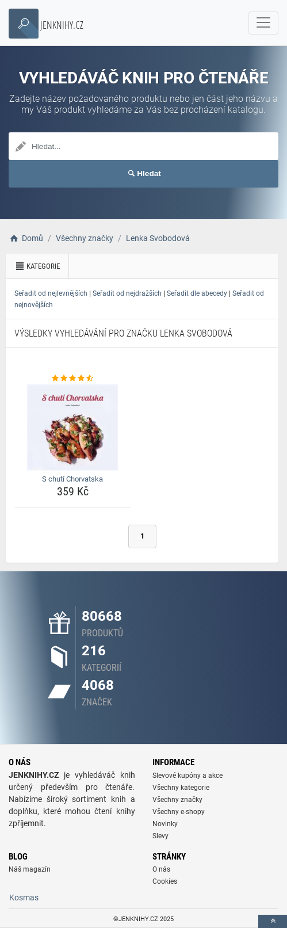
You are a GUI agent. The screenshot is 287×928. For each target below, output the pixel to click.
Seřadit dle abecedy (197, 293)
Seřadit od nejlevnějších (50, 293)
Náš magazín (30, 869)
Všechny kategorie (180, 788)
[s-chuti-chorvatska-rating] (72, 378)
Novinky (165, 824)
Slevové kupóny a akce (187, 776)
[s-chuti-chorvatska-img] (72, 427)
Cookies (164, 881)
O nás (161, 869)
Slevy (160, 836)
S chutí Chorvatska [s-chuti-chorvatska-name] (72, 479)
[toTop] (272, 921)
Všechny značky (177, 800)
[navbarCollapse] (263, 23)
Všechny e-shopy (178, 812)
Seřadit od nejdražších (127, 293)
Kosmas (24, 897)
